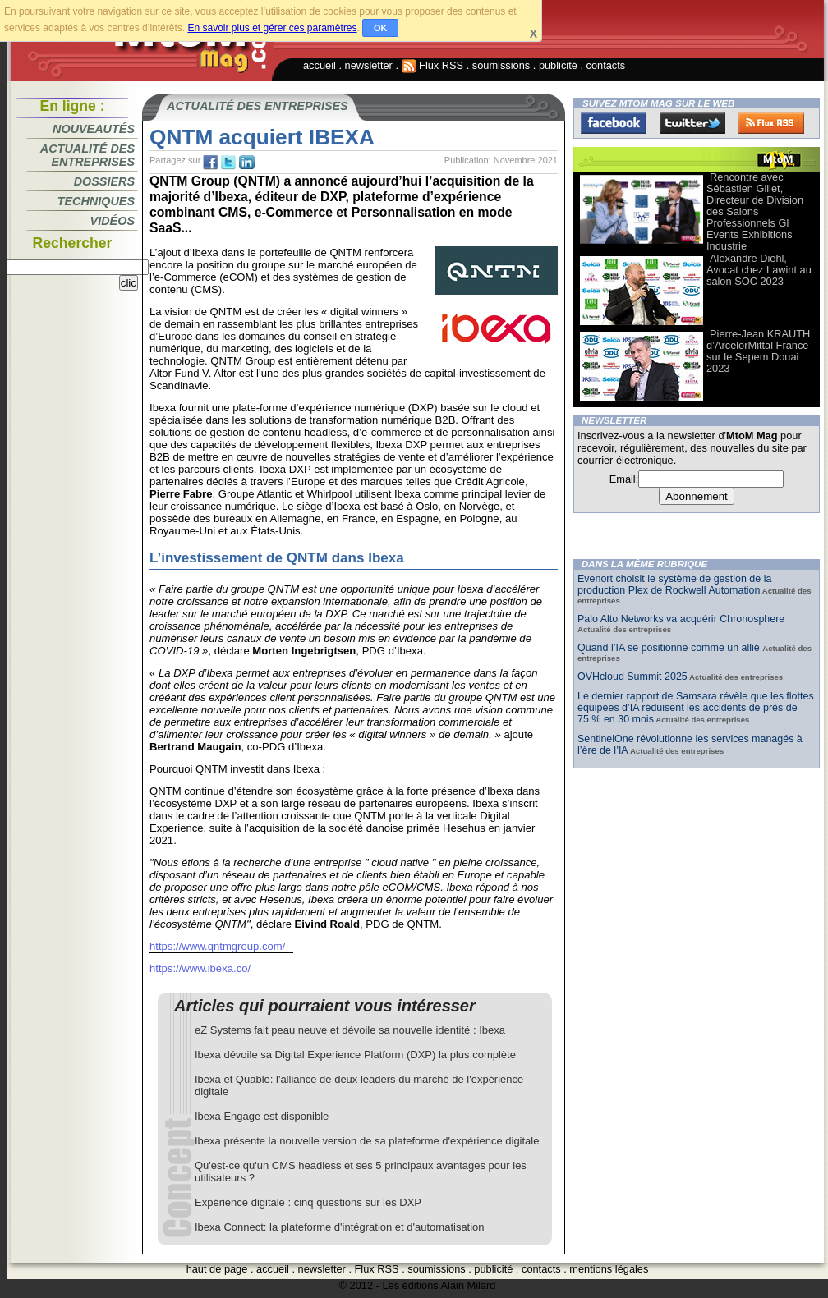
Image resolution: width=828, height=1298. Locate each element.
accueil (319, 65)
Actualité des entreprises (87, 155)
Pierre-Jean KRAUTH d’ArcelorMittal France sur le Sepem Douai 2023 (758, 351)
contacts (606, 65)
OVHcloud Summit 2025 (632, 676)
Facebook (613, 123)
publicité (558, 65)
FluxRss (771, 123)
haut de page (217, 1269)
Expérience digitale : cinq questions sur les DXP (308, 1202)
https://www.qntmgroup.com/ (217, 946)
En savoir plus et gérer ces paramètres (271, 28)
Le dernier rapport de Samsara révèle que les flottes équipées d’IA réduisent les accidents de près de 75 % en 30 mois (695, 707)
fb (210, 162)
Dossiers (104, 181)
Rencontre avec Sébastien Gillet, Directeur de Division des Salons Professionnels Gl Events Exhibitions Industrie (754, 211)
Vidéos (112, 220)
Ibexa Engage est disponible (262, 1116)
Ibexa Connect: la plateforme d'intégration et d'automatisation (340, 1227)
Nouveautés (94, 128)
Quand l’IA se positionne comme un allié (669, 648)
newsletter (369, 65)
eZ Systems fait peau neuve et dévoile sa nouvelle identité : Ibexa (350, 1030)
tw (228, 162)
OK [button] (381, 28)
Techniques (96, 201)
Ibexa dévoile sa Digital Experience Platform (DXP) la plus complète (355, 1054)
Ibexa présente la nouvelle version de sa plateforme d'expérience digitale (367, 1141)
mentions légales (608, 1269)
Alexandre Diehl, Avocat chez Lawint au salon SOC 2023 (759, 269)
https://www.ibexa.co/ (200, 968)
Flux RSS (433, 65)
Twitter (692, 123)
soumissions (501, 65)
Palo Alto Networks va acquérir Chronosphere (680, 619)
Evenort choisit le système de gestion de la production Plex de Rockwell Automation (674, 584)
